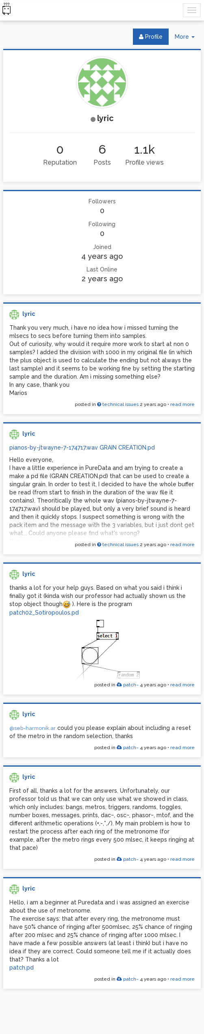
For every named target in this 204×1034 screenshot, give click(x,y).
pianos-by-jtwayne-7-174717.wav (53, 447)
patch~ (128, 685)
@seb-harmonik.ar (32, 728)
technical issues (118, 404)
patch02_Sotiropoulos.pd (44, 612)
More (188, 38)
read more (182, 404)
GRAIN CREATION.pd (127, 447)
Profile (151, 36)
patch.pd (21, 967)
